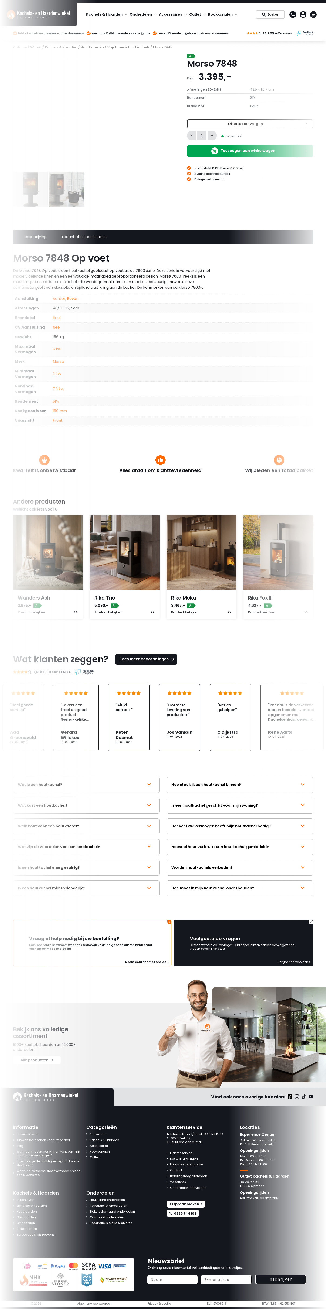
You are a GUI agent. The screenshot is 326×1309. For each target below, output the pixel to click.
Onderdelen (141, 14)
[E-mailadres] (226, 1279)
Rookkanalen (220, 14)
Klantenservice (181, 1153)
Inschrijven (280, 1279)
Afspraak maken (185, 1204)
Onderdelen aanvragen (188, 1188)
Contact (176, 1170)
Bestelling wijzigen (184, 1159)
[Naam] (172, 1279)
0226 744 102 (178, 1138)
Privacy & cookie (159, 1304)
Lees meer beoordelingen (148, 659)
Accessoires (170, 14)
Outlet (195, 14)
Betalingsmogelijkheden (188, 1176)
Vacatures (178, 1182)
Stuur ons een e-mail (184, 1142)
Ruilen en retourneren (186, 1165)
